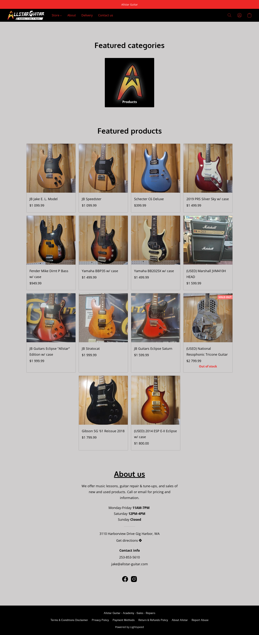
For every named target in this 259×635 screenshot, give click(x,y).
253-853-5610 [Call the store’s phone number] (129, 557)
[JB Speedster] (103, 178)
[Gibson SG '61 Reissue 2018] (103, 413)
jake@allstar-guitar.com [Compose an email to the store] (129, 564)
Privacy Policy (100, 620)
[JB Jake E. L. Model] (51, 178)
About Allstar (180, 620)
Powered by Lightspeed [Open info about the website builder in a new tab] (129, 627)
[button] (25, 15)
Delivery (87, 15)
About (71, 15)
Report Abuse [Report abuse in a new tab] (200, 620)
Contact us (105, 15)
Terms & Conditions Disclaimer (69, 620)
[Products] (129, 82)
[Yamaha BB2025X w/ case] (155, 252)
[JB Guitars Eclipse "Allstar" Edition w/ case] (51, 333)
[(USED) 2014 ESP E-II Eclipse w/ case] (155, 413)
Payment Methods (124, 620)
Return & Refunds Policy (153, 620)
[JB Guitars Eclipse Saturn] (155, 333)
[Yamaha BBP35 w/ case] (103, 252)
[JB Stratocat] (103, 333)
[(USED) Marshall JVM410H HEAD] (208, 252)
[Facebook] (125, 579)
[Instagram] (134, 579)
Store (57, 15)
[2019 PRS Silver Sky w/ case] (208, 178)
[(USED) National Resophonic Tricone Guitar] (208, 333)
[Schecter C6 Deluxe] (155, 178)
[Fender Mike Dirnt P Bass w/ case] (51, 252)
